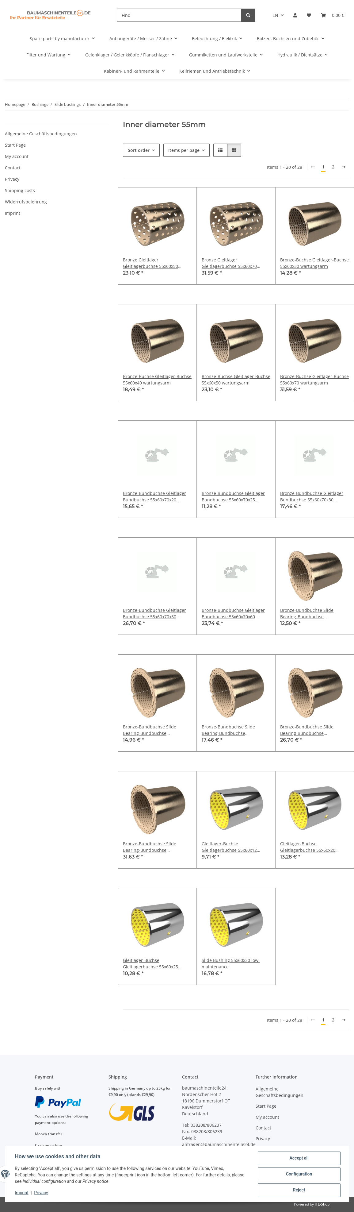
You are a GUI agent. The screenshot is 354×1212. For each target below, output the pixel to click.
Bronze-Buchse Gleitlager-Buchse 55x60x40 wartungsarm (157, 379)
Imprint (22, 1193)
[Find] (179, 15)
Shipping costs (20, 190)
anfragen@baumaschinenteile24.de (219, 1144)
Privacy (41, 1193)
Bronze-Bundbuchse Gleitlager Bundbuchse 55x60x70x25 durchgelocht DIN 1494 (233, 496)
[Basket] (332, 15)
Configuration (299, 1174)
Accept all (298, 1158)
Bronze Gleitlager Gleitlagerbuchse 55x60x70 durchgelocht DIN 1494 (229, 263)
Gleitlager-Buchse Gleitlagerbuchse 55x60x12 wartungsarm (229, 847)
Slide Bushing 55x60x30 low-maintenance (231, 963)
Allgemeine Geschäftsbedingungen (41, 134)
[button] (295, 15)
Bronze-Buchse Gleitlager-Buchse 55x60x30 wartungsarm (314, 263)
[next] (343, 167)
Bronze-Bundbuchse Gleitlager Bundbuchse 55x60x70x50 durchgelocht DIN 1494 (154, 613)
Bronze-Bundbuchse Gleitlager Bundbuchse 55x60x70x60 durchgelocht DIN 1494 (233, 613)
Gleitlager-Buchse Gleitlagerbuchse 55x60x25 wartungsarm (150, 963)
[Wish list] (309, 15)
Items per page (184, 150)
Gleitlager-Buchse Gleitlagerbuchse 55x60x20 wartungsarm (307, 847)
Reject (299, 1190)
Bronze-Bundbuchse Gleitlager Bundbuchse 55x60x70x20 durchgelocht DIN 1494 (154, 496)
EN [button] (275, 15)
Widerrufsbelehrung (26, 202)
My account (17, 156)
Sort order (139, 150)
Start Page (15, 145)
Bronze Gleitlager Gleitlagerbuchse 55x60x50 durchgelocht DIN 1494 (150, 263)
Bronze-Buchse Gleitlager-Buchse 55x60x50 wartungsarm (236, 379)
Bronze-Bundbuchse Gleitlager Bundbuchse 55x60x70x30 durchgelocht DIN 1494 (311, 496)
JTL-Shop (322, 1204)
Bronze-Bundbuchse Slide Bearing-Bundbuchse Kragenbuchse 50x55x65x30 (308, 613)
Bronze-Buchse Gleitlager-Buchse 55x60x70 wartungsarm (314, 379)
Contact (13, 168)
